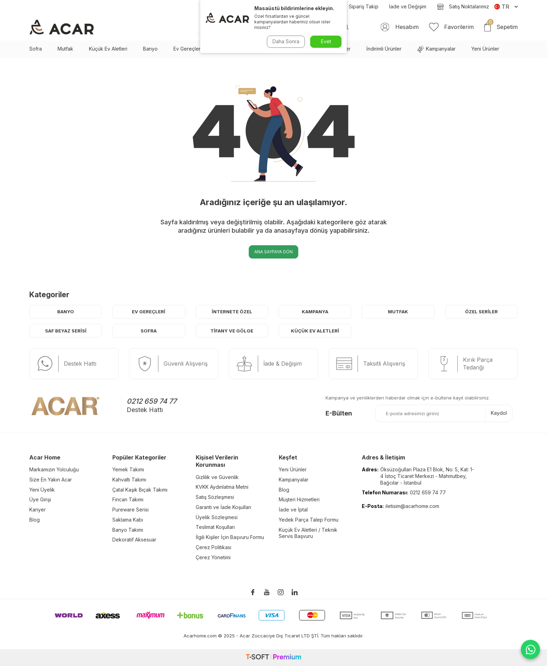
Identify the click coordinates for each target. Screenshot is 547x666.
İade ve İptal (293, 509)
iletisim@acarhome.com (412, 506)
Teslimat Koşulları (215, 527)
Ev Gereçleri (187, 49)
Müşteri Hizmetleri (299, 499)
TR (506, 6)
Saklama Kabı (127, 520)
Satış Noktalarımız (463, 6)
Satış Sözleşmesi (215, 497)
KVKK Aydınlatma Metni (222, 487)
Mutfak (65, 49)
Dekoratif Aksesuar (134, 539)
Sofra (35, 49)
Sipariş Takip (357, 6)
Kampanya (315, 311)
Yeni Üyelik (42, 490)
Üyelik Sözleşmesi (217, 517)
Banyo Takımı (127, 530)
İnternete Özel (232, 311)
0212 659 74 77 (152, 401)
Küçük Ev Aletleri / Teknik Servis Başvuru (308, 533)
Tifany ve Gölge (231, 331)
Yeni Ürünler (485, 49)
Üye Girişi (40, 499)
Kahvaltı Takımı (129, 479)
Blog (320, 6)
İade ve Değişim (407, 6)
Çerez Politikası (213, 547)
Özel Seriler (481, 311)
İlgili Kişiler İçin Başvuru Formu (230, 537)
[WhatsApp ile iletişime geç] (530, 649)
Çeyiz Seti (282, 49)
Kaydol (499, 413)
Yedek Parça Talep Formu (308, 520)
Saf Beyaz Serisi (236, 49)
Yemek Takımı (128, 469)
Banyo (150, 49)
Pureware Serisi (130, 509)
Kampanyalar (436, 49)
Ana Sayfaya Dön (273, 251)
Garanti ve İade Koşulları (223, 507)
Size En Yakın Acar (50, 479)
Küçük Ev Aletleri (108, 49)
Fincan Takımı (127, 499)
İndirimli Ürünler (384, 49)
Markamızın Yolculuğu (54, 469)
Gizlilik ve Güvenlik (217, 477)
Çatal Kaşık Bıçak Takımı (139, 490)
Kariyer (37, 509)
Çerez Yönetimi (213, 557)
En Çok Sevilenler (330, 49)
